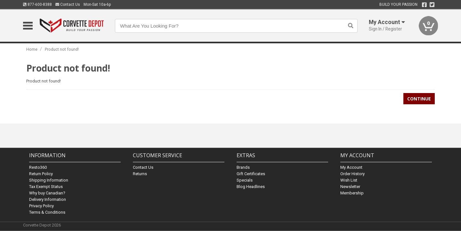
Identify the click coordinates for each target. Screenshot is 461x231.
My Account (351, 167)
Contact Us (67, 4)
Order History (352, 173)
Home (31, 49)
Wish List (348, 179)
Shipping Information (48, 179)
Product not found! (62, 49)
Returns (140, 173)
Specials (245, 179)
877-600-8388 (37, 4)
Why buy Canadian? (47, 192)
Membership (352, 192)
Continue (419, 99)
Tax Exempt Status (46, 186)
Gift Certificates (251, 173)
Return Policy (41, 173)
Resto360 (38, 167)
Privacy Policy (41, 205)
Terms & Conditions (47, 212)
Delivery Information (47, 199)
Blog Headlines (251, 186)
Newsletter (350, 186)
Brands (243, 167)
